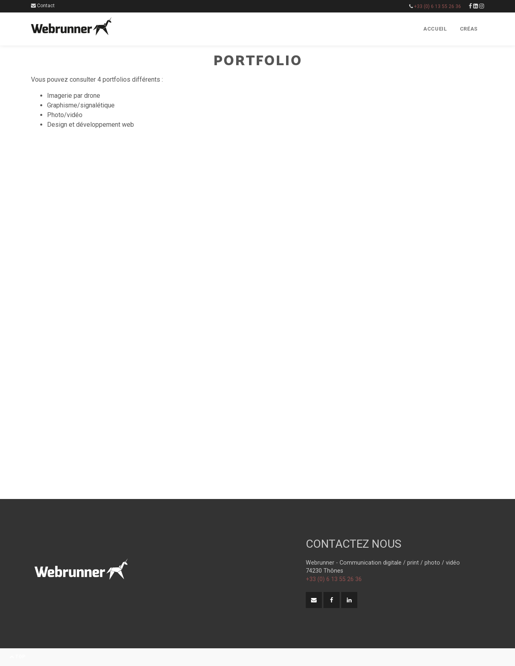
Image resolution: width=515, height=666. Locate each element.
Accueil (435, 29)
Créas (469, 29)
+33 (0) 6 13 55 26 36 (437, 6)
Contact (43, 5)
